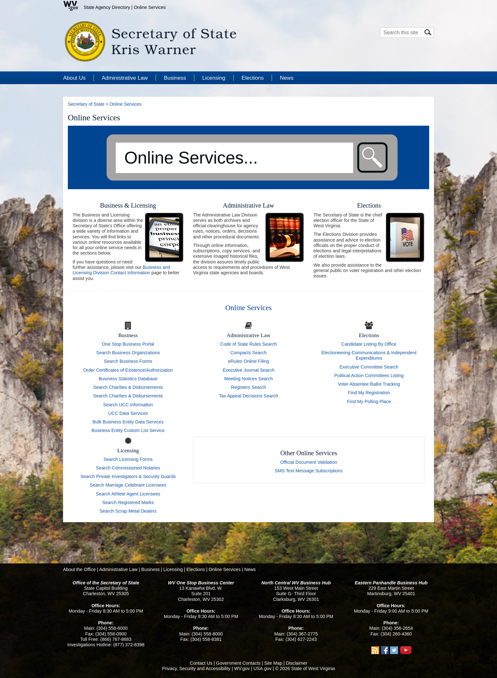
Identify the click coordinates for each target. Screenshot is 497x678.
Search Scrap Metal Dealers (128, 511)
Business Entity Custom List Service (128, 430)
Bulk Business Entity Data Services (128, 421)
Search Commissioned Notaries (128, 467)
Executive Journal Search (248, 370)
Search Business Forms (128, 361)
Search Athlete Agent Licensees (128, 493)
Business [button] (175, 78)
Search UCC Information (128, 404)
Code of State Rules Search (248, 344)
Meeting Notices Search (248, 378)
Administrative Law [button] (125, 78)
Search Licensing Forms (127, 459)
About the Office (79, 569)
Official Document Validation (308, 462)
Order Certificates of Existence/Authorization (128, 370)
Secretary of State (86, 104)
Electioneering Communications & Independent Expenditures (368, 355)
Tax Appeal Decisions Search (248, 395)
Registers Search (248, 387)
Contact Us (201, 663)
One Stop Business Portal (128, 344)
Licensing (173, 569)
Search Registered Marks (128, 502)
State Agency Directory (107, 7)
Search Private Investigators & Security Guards (128, 476)
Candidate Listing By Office (368, 344)
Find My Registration (369, 392)
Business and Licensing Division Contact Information (121, 270)
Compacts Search (248, 352)
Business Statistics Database (128, 378)
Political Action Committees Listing (368, 375)
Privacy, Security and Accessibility (196, 668)
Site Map (273, 663)
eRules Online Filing (248, 361)
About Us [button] (74, 78)
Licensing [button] (213, 78)
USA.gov (263, 668)
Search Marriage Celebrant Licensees (128, 485)
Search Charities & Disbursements (128, 387)
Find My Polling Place (369, 401)
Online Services (150, 7)
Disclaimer (296, 663)
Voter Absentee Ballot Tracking (369, 384)
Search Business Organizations (128, 352)
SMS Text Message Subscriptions (309, 470)
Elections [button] (253, 78)
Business (150, 569)
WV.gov (242, 668)
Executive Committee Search (368, 366)
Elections (195, 569)
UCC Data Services (128, 413)
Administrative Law (118, 569)
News (287, 78)
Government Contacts (238, 663)
